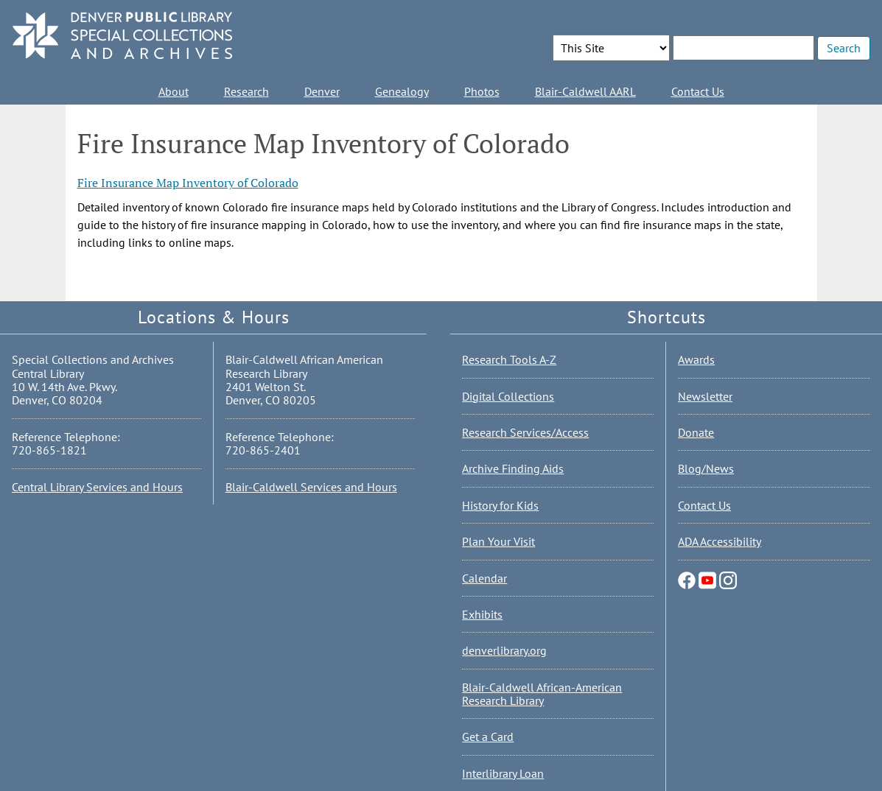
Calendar (484, 578)
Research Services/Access (525, 432)
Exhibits (482, 614)
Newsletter (705, 396)
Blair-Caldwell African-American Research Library (542, 694)
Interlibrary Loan (503, 773)
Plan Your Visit (498, 541)
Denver (322, 91)
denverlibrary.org (504, 650)
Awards (696, 359)
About (173, 91)
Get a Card (488, 736)
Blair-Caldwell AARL (585, 91)
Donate (696, 432)
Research (246, 91)
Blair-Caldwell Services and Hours (311, 486)
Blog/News (706, 468)
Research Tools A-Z (509, 359)
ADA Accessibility (719, 541)
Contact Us (697, 91)
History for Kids (500, 505)
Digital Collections (508, 396)
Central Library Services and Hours (97, 486)
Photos (482, 91)
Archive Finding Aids (513, 468)
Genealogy (402, 91)
